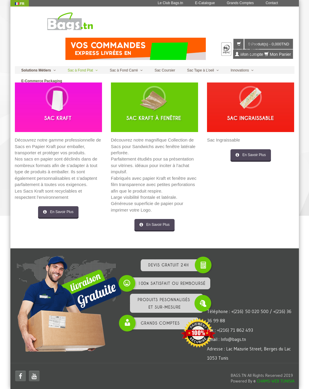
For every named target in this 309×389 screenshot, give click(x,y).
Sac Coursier (165, 70)
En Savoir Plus (58, 212)
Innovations (240, 70)
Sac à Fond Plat (80, 70)
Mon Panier (277, 54)
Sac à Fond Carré (124, 70)
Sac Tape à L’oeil (200, 70)
